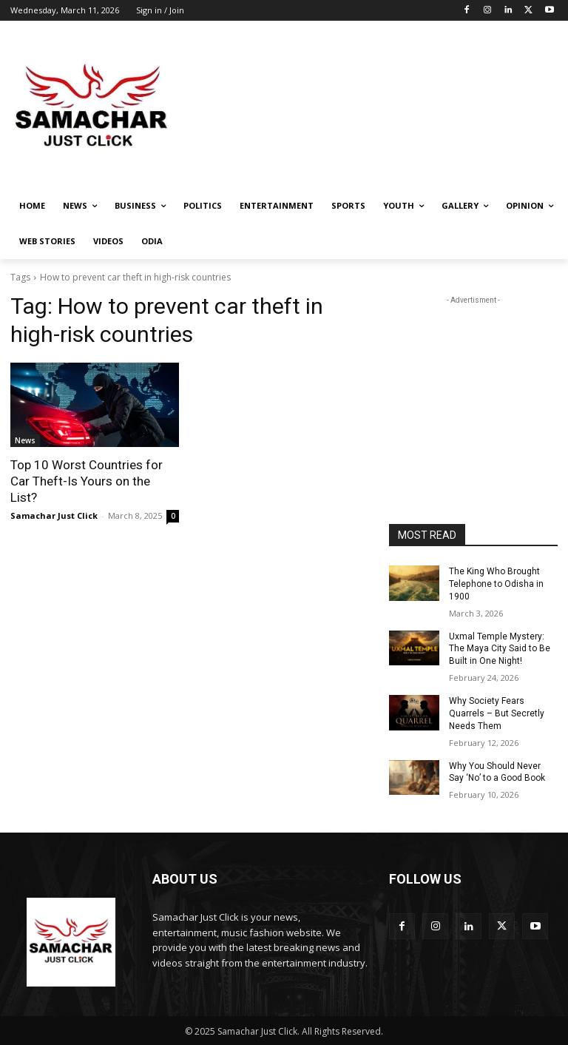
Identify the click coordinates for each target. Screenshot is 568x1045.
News (25, 440)
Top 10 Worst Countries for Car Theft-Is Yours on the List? (86, 481)
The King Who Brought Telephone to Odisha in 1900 (496, 584)
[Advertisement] (385, 106)
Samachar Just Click (54, 515)
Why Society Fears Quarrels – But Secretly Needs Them (496, 713)
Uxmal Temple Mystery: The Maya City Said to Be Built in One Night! (499, 648)
